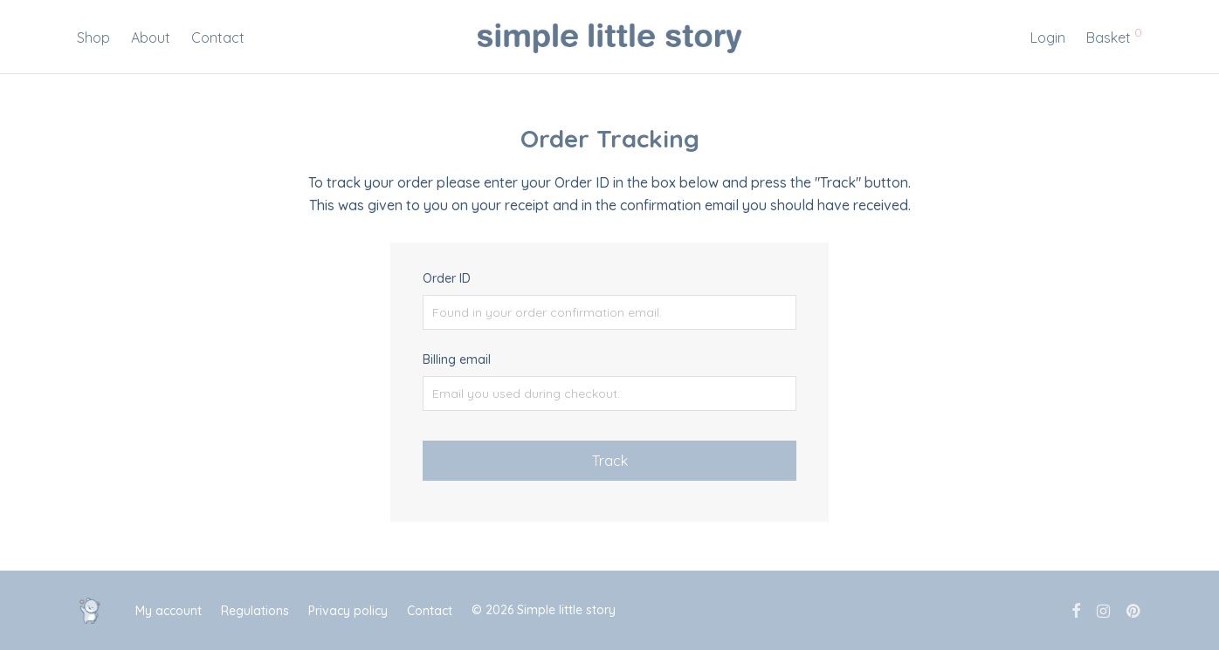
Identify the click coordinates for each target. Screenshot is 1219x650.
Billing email (457, 359)
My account (168, 611)
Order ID (447, 278)
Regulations (255, 611)
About (150, 37)
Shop (93, 37)
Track (610, 460)
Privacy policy (348, 611)
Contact (217, 37)
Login (1047, 37)
